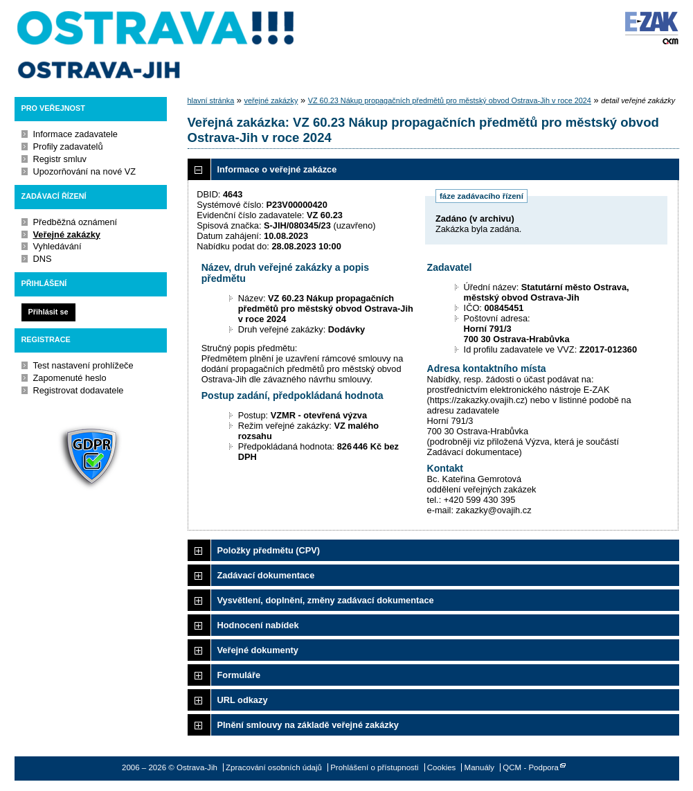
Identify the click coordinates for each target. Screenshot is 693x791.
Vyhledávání (57, 246)
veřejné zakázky (271, 100)
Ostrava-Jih (156, 45)
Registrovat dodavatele (78, 390)
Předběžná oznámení (75, 222)
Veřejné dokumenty (257, 650)
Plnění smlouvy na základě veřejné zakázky (308, 725)
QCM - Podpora (531, 767)
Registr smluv (60, 159)
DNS (42, 259)
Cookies (441, 767)
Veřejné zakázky (66, 234)
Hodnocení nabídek (258, 625)
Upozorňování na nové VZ (84, 171)
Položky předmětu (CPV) (269, 550)
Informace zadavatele (75, 134)
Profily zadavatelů (68, 146)
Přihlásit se (48, 312)
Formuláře (239, 675)
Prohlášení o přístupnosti (374, 767)
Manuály (480, 767)
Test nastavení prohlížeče (83, 365)
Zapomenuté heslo (70, 378)
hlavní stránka (211, 100)
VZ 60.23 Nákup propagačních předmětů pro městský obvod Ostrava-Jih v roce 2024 (449, 100)
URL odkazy (242, 700)
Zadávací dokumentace (266, 575)
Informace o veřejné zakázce (277, 169)
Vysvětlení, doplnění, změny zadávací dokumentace (325, 600)
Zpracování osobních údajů (274, 767)
